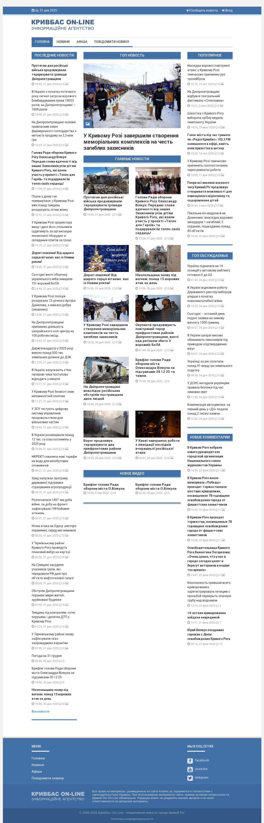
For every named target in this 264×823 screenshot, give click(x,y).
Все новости (40, 711)
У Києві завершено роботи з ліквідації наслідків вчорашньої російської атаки (157, 447)
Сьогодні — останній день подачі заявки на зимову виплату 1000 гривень (206, 318)
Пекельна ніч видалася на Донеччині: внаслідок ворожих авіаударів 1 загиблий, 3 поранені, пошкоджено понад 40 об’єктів (210, 222)
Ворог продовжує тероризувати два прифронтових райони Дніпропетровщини (102, 447)
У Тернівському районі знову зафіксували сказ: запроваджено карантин (53, 638)
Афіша (82, 42)
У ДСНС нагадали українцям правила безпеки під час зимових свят (208, 387)
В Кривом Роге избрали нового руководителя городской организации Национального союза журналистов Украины (205, 456)
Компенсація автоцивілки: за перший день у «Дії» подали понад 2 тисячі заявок (208, 409)
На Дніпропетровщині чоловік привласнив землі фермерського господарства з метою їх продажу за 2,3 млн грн (54, 131)
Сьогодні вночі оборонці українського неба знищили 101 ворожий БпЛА (52, 279)
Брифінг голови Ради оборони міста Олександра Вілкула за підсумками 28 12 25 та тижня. (155, 368)
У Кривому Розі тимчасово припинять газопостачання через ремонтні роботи (207, 165)
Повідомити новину (111, 42)
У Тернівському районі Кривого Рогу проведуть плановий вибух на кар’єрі (51, 547)
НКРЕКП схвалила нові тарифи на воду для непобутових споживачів (54, 461)
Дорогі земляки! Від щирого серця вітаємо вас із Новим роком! (53, 257)
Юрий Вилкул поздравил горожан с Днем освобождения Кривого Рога (208, 634)
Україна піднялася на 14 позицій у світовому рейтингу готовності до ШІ (208, 270)
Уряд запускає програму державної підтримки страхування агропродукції (52, 482)
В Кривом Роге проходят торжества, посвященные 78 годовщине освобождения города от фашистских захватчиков (209, 526)
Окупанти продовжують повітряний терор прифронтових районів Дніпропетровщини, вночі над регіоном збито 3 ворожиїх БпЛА (157, 335)
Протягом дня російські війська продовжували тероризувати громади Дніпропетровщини (103, 203)
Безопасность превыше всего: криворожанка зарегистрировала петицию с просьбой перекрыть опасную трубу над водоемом (209, 591)
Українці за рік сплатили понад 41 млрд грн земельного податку (209, 366)
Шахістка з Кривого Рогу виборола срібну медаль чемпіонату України (205, 118)
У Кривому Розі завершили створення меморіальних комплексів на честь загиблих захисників (131, 142)
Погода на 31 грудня (47, 656)
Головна (42, 42)
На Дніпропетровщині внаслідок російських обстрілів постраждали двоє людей (103, 393)
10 (219, 644)
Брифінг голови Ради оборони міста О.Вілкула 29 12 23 (156, 489)
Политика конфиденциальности (132, 819)
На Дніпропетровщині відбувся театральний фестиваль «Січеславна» (205, 96)
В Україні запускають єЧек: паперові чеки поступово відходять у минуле (52, 374)
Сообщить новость (202, 10)
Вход (227, 10)
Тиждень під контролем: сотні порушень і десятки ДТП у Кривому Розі (53, 617)
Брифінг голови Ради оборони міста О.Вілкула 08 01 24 (104, 489)
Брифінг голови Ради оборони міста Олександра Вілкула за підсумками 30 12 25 (54, 673)
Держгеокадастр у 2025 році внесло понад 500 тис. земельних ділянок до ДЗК (52, 353)
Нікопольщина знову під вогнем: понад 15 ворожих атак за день (51, 694)
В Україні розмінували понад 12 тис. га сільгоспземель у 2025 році (53, 439)
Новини (63, 42)
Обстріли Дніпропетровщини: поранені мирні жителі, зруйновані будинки (53, 595)
